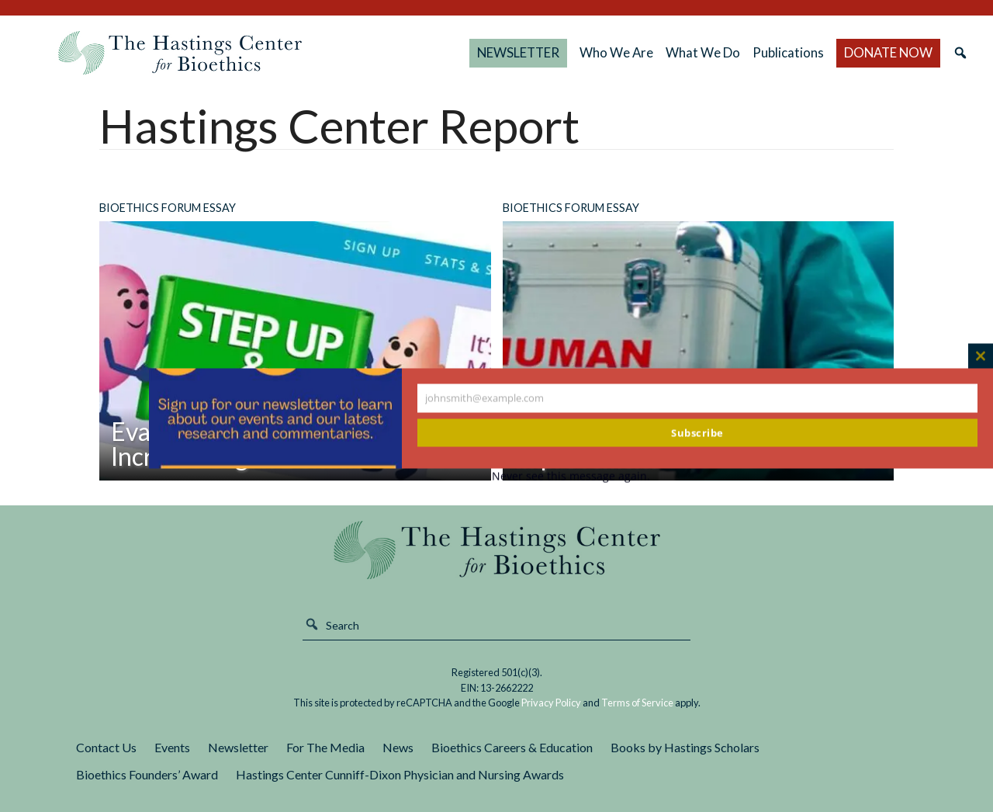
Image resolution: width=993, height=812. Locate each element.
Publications (788, 52)
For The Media (325, 747)
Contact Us (106, 747)
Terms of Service (637, 702)
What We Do (703, 52)
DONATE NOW (888, 52)
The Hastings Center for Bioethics (180, 53)
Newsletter (238, 747)
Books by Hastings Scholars (685, 747)
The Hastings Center (496, 550)
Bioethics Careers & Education (512, 747)
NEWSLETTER (518, 52)
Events (172, 747)
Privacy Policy (551, 702)
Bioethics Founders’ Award (147, 774)
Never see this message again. (571, 476)
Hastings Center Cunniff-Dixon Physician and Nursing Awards (400, 774)
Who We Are (616, 52)
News (397, 747)
